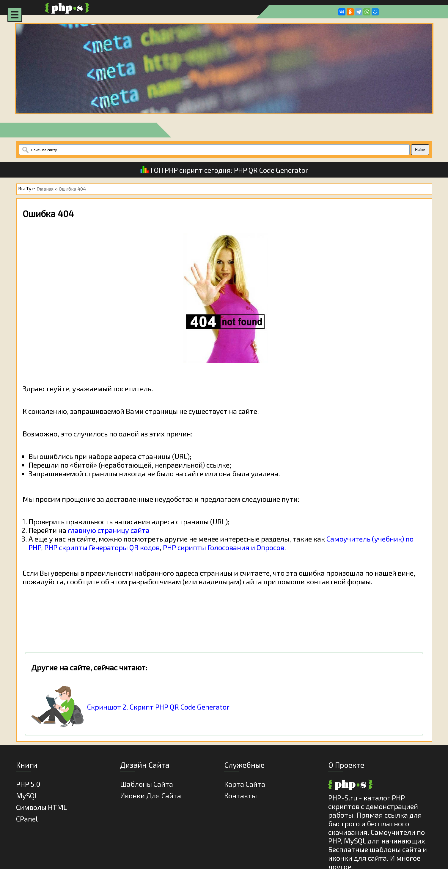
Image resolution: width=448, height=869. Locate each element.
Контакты (240, 795)
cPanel (27, 818)
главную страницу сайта (109, 530)
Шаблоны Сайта (146, 784)
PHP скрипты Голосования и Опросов (223, 547)
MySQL (27, 795)
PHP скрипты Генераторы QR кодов (102, 547)
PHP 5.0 (28, 784)
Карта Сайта (244, 784)
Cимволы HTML (41, 807)
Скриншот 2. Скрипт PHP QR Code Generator (158, 706)
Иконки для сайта (150, 795)
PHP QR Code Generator (271, 170)
